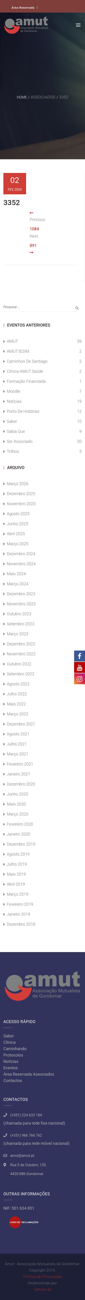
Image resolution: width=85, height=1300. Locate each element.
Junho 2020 (17, 794)
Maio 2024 (16, 573)
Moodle (13, 391)
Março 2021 (17, 754)
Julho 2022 (17, 694)
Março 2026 (17, 483)
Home (22, 97)
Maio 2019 (16, 874)
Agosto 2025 (18, 513)
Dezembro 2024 (21, 553)
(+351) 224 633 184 (26, 1115)
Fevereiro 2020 (20, 824)
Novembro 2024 (21, 563)
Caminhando (15, 1048)
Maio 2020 (16, 804)
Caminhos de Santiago (27, 361)
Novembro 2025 (21, 503)
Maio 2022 (16, 704)
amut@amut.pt (22, 1155)
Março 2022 (17, 714)
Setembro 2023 (20, 623)
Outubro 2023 (19, 613)
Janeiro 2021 (18, 774)
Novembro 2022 (21, 653)
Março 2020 (17, 814)
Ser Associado (19, 441)
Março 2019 (17, 894)
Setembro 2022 (20, 674)
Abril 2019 (16, 884)
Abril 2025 (16, 533)
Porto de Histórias (23, 411)
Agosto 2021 (18, 734)
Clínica (9, 1042)
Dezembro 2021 (21, 724)
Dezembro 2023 (21, 593)
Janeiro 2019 (18, 914)
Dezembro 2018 (21, 924)
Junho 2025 (17, 523)
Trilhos (13, 451)
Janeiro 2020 (18, 834)
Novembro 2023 (21, 603)
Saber (12, 421)
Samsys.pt (42, 1289)
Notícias (14, 401)
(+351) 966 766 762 (26, 1135)
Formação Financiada (26, 381)
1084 (34, 228)
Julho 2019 (17, 864)
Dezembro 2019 (21, 844)
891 (33, 245)
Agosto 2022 (18, 684)
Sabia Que (16, 431)
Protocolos (13, 1055)
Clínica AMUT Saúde (25, 371)
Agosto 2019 (18, 854)
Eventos (10, 1067)
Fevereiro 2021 (20, 764)
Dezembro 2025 (21, 493)
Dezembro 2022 (21, 643)
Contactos (12, 1080)
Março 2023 (17, 633)
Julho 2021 (17, 744)
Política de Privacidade (42, 1277)
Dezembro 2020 (21, 784)
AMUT (12, 341)
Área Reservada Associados (28, 1074)
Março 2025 (17, 543)
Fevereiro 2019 (20, 904)
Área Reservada (23, 7)
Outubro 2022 (19, 663)
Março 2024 (17, 583)
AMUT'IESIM (18, 351)
